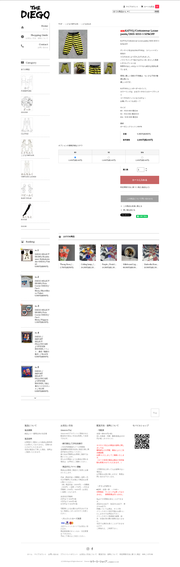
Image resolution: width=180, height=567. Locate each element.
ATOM (150, 554)
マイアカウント (132, 6)
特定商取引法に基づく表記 (130, 554)
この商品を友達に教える (132, 206)
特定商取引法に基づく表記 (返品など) (134, 187)
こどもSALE (86, 24)
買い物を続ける (129, 210)
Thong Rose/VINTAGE (70, 264)
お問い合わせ (53, 554)
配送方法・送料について (108, 554)
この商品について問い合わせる (140, 199)
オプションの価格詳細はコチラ (70, 145)
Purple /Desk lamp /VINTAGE (115, 264)
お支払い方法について (88, 554)
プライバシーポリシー (69, 554)
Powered (101, 561)
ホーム (29, 554)
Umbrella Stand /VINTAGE (156, 264)
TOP (60, 24)
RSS (143, 554)
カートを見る (151, 6)
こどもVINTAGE (71, 24)
